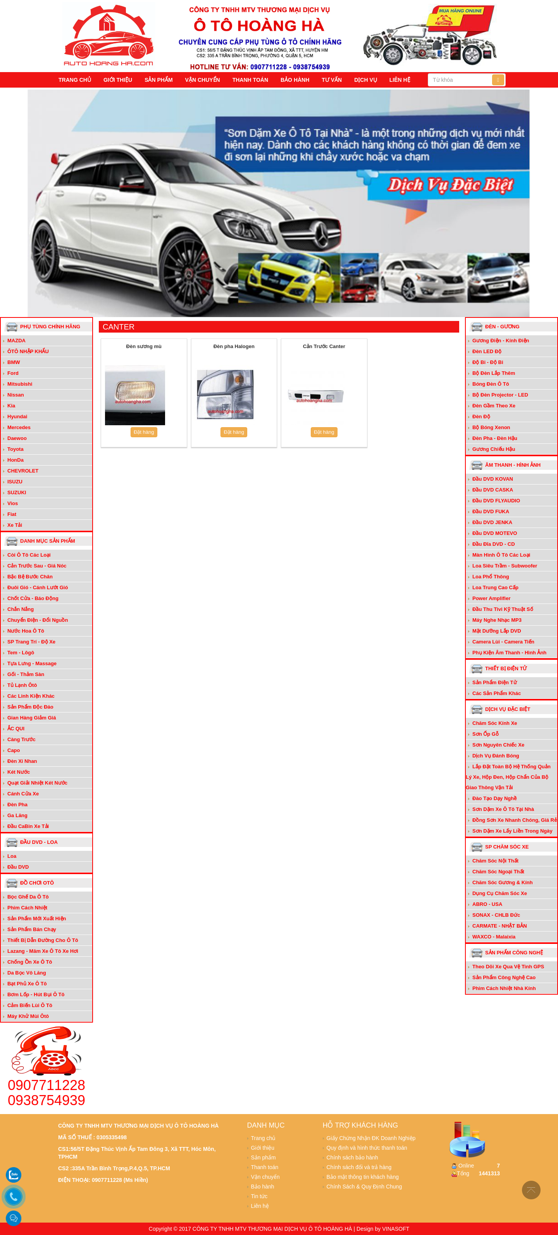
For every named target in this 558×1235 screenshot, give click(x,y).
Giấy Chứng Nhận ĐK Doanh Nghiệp (371, 1138)
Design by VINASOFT (382, 1229)
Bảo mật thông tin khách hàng (363, 1177)
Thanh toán (250, 80)
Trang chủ (75, 80)
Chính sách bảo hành (352, 1157)
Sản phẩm (158, 80)
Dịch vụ (365, 80)
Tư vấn (332, 80)
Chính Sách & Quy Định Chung (364, 1186)
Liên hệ (399, 80)
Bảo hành (295, 80)
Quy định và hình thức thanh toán (367, 1148)
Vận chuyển (202, 80)
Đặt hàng (144, 432)
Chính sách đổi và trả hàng (359, 1167)
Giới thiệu (117, 80)
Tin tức (259, 1196)
